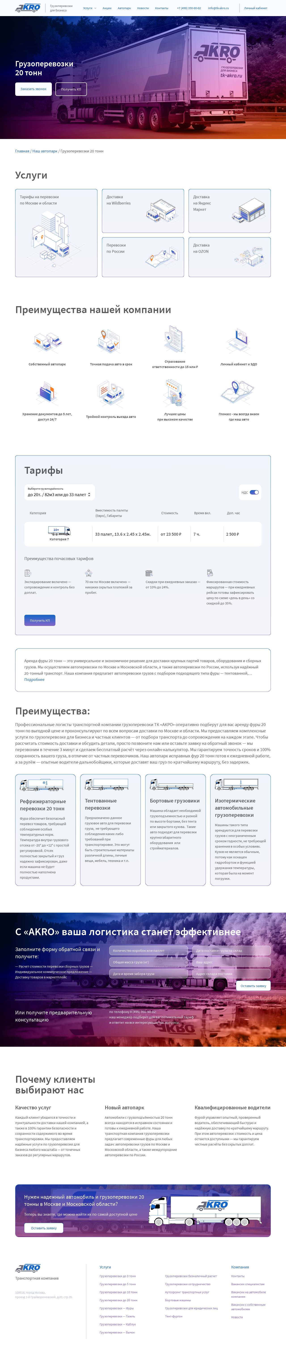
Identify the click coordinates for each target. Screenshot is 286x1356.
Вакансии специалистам (248, 1284)
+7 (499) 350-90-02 (189, 8)
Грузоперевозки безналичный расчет (191, 1276)
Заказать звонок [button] (33, 88)
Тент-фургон (174, 1316)
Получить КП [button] (71, 89)
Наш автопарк (44, 151)
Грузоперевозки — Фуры (117, 1308)
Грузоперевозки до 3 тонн (118, 1276)
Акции (107, 8)
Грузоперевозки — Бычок (117, 1332)
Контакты (161, 8)
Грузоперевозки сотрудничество (187, 1284)
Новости (143, 8)
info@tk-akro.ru (218, 8)
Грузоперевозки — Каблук (118, 1324)
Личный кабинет (255, 8)
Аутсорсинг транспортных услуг (187, 1292)
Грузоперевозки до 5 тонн (118, 1284)
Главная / (23, 151)
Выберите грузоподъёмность (45, 488)
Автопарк (124, 8)
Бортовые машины (178, 1300)
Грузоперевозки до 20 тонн (118, 1300)
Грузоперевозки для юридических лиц (191, 1308)
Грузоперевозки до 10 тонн (118, 1292)
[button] (39, 620)
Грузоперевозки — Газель (117, 1316)
